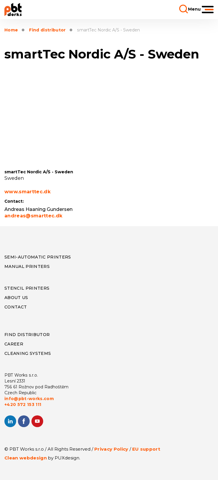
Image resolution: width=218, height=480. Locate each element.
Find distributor (47, 30)
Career (13, 344)
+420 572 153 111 (22, 404)
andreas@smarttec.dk (33, 216)
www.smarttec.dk (27, 191)
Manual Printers (27, 266)
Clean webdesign (25, 458)
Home (11, 30)
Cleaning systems (27, 353)
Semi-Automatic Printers (37, 257)
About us (16, 297)
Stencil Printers (26, 288)
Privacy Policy (111, 449)
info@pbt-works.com (29, 398)
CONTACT (15, 307)
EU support (146, 449)
